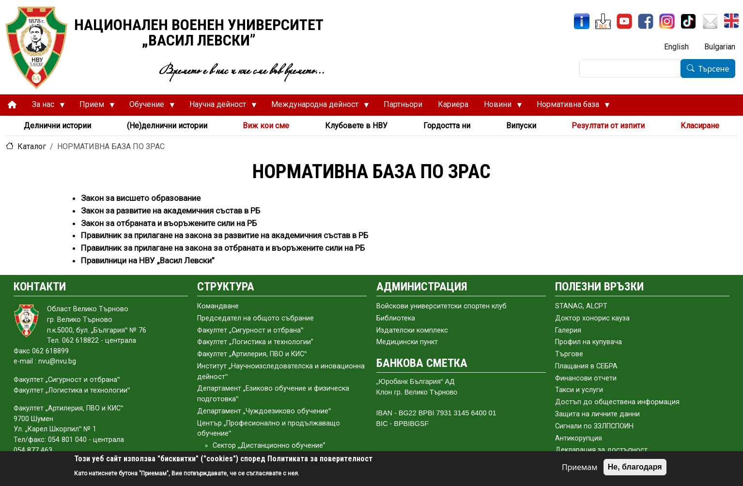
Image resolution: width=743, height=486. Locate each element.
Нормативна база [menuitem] (569, 107)
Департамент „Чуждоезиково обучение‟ (264, 411)
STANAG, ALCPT (581, 306)
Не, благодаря (635, 467)
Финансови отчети (586, 378)
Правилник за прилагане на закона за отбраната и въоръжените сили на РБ (223, 248)
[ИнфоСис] (581, 21)
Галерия (568, 330)
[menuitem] (12, 105)
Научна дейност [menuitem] (219, 107)
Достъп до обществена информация (617, 402)
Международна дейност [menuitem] (316, 107)
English (676, 46)
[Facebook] (645, 21)
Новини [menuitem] (499, 107)
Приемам (580, 467)
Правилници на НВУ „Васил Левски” (148, 260)
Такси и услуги (579, 390)
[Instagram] (667, 21)
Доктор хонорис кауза (592, 318)
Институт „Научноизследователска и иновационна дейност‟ (281, 371)
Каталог (31, 146)
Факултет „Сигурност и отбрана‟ (250, 330)
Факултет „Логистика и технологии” (255, 342)
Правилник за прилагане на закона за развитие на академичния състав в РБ (224, 235)
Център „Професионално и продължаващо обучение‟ (268, 428)
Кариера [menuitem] (453, 104)
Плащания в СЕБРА (586, 366)
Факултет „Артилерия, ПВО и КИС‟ (252, 354)
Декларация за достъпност (601, 450)
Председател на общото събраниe (255, 318)
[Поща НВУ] (710, 21)
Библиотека (395, 318)
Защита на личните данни (597, 414)
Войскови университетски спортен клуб (441, 306)
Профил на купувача (588, 342)
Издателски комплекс (412, 330)
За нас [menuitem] (44, 107)
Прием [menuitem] (93, 107)
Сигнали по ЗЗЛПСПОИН (594, 426)
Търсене (713, 68)
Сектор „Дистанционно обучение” (269, 445)
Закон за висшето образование (141, 198)
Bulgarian (719, 46)
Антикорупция (578, 438)
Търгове (569, 354)
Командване (218, 306)
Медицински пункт (407, 342)
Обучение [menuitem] (148, 107)
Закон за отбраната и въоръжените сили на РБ (169, 223)
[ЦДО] (603, 21)
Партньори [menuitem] (403, 104)
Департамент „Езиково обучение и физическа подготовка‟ (273, 393)
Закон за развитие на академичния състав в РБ (170, 210)
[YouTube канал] (624, 21)
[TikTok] (688, 21)
